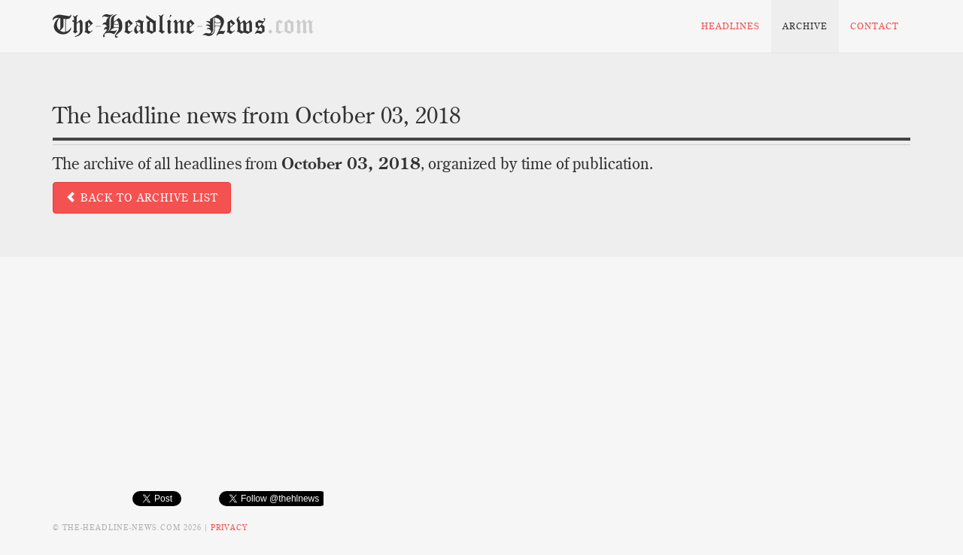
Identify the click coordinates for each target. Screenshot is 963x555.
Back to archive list (141, 198)
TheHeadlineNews (183, 25)
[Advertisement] (481, 385)
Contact (874, 26)
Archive (805, 26)
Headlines (730, 26)
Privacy (229, 527)
